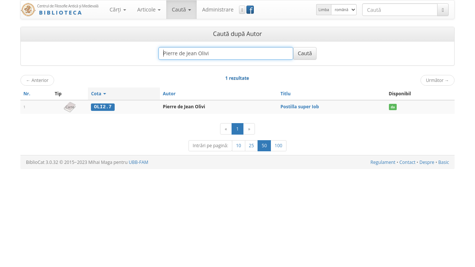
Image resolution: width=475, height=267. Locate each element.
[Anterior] (226, 129)
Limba (323, 9)
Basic (443, 162)
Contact (407, 162)
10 (238, 145)
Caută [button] (181, 9)
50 (264, 145)
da (393, 107)
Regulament (382, 162)
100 (278, 145)
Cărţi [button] (117, 9)
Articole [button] (149, 9)
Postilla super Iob (300, 106)
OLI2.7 (102, 106)
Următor (437, 80)
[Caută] (443, 9)
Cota (98, 93)
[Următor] (249, 129)
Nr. (26, 93)
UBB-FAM (138, 162)
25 (251, 145)
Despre (426, 162)
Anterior (37, 80)
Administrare (218, 9)
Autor (169, 93)
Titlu (286, 93)
